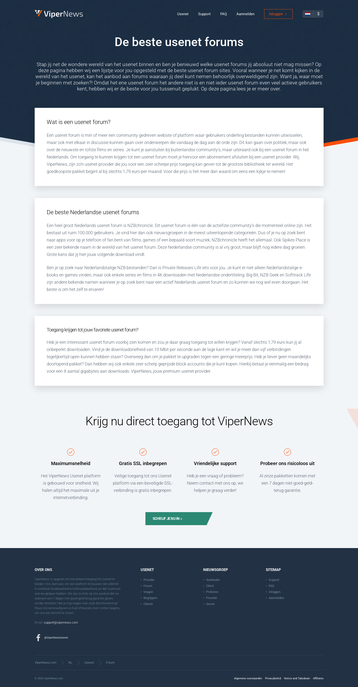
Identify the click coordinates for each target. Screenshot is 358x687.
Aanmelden (245, 17)
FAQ (223, 17)
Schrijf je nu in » (167, 518)
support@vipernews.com (61, 622)
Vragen (148, 592)
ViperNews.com (45, 662)
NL (70, 662)
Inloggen (276, 17)
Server (210, 604)
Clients (148, 604)
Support (204, 17)
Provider (149, 580)
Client (210, 586)
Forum (147, 586)
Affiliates (318, 678)
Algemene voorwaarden (248, 678)
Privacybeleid (273, 678)
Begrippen (150, 598)
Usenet (183, 17)
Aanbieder (213, 580)
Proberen (212, 592)
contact (104, 608)
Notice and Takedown (297, 678)
